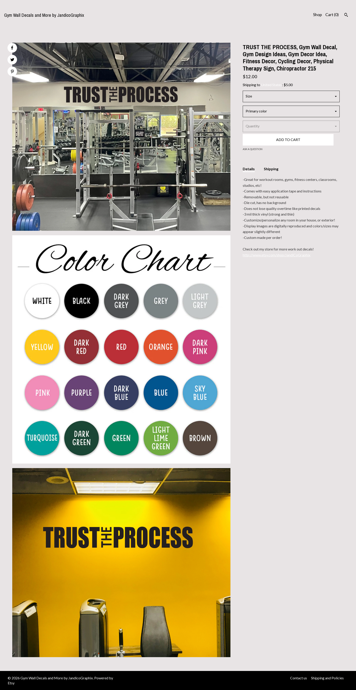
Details (249, 169)
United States (271, 85)
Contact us (298, 678)
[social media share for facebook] (12, 47)
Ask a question (252, 149)
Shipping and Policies (327, 678)
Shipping (271, 169)
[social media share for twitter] (12, 60)
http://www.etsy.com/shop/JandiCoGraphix (276, 255)
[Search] (346, 15)
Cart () (332, 14)
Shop (317, 14)
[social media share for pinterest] (12, 72)
